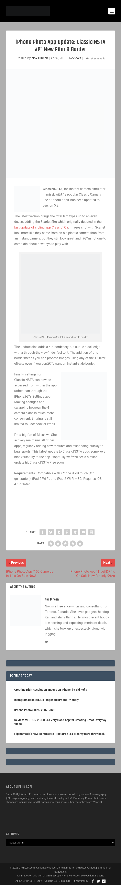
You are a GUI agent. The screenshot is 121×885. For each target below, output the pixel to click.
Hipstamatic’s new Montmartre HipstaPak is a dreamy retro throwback (59, 733)
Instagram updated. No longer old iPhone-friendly (46, 699)
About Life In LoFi (25, 881)
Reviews (75, 58)
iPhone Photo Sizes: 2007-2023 (34, 710)
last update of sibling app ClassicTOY (41, 227)
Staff (39, 881)
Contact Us (50, 881)
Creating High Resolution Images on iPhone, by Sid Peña (50, 689)
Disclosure (64, 881)
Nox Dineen (40, 58)
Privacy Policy (80, 881)
